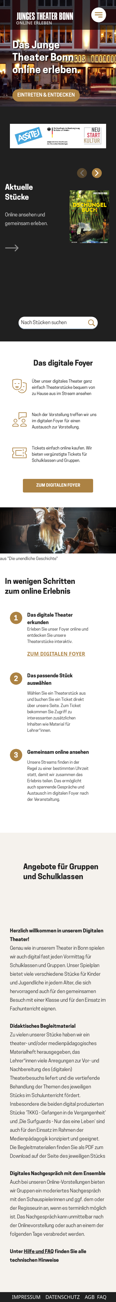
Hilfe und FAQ (39, 1251)
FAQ (101, 1297)
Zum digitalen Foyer (56, 653)
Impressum (26, 1297)
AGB (90, 1297)
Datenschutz (62, 1297)
